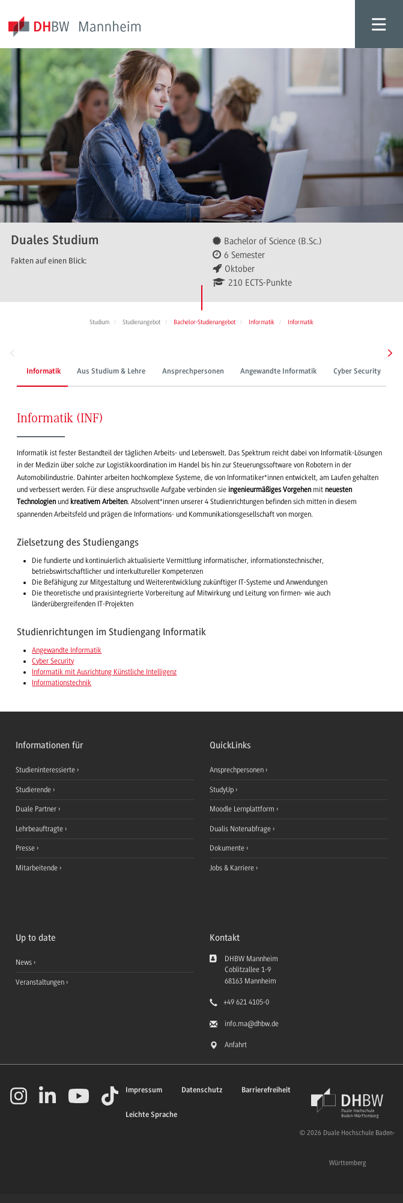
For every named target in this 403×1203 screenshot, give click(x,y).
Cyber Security (357, 371)
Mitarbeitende (37, 868)
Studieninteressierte (46, 770)
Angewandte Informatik (278, 371)
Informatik (43, 371)
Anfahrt (236, 1045)
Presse (26, 848)
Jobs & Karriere (233, 868)
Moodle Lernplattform (243, 809)
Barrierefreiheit (266, 1090)
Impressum (144, 1090)
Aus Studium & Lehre (111, 371)
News (24, 962)
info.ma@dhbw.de (252, 1024)
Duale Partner (37, 809)
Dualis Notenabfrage (241, 829)
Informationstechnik (61, 682)
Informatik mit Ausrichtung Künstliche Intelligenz (104, 672)
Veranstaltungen (40, 982)
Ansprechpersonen (193, 371)
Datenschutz (201, 1090)
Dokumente (228, 848)
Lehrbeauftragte (40, 829)
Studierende (34, 790)
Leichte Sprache (151, 1115)
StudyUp (222, 790)
